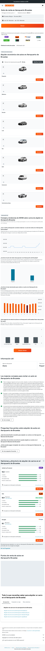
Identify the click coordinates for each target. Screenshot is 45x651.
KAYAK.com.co (7, 647)
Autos (13, 647)
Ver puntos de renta (39, 485)
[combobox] (8, 13)
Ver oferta (39, 79)
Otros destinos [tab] (26, 602)
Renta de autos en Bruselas (33, 647)
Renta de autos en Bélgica (21, 647)
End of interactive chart (2, 343)
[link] (22, 350)
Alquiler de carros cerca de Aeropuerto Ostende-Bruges (16, 614)
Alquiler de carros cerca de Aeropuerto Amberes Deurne (16, 612)
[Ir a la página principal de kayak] (9, 5)
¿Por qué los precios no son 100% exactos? (23, 640)
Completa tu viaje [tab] (16, 602)
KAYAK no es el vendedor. (23, 635)
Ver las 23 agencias (5, 548)
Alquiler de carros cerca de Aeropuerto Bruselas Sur (15, 610)
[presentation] (43, 461)
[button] (43, 1)
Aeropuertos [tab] (6, 602)
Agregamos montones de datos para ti (23, 637)
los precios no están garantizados (33, 630)
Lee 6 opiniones (8, 498)
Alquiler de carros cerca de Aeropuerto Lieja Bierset (15, 616)
